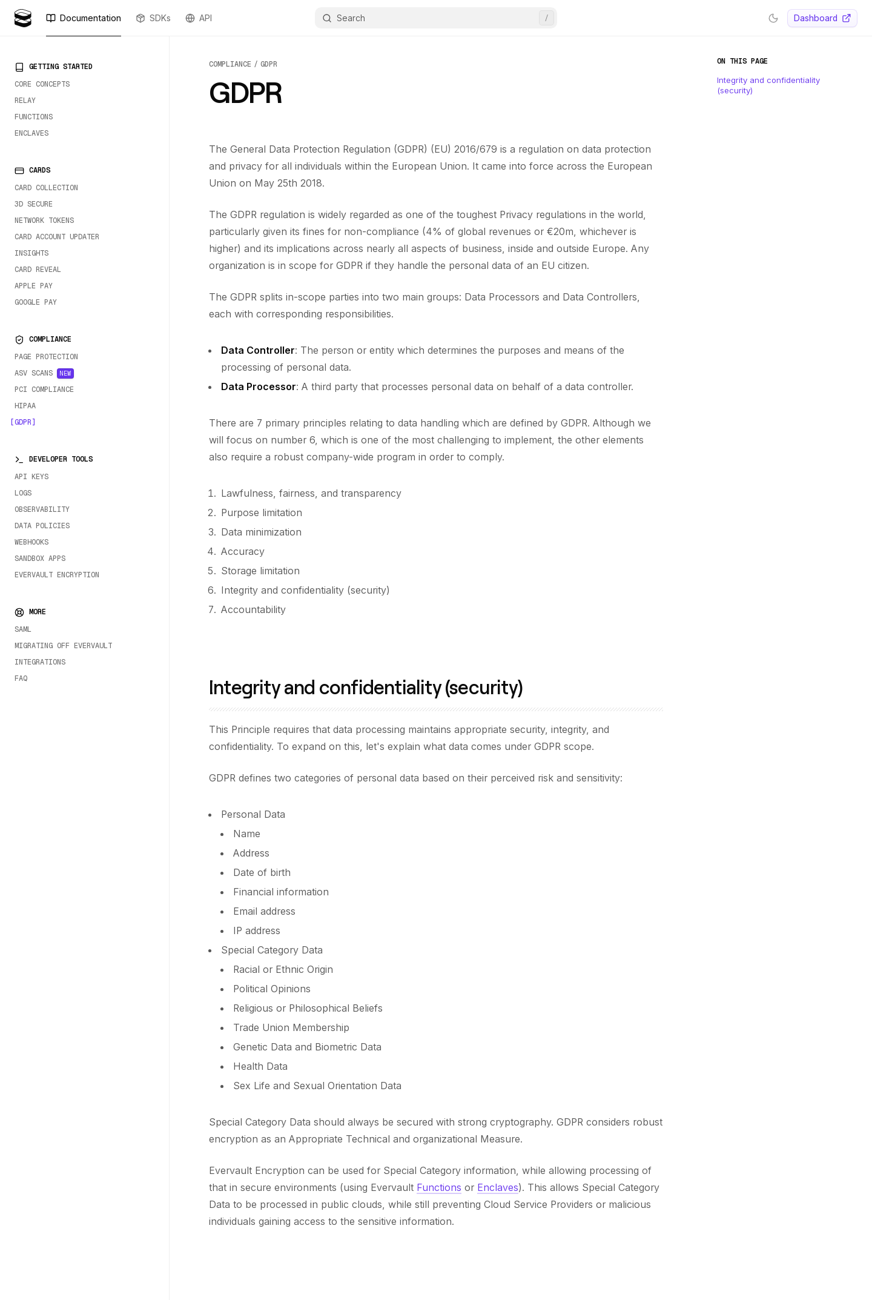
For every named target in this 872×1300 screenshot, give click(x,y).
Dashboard (822, 18)
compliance (230, 64)
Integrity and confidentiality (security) (374, 686)
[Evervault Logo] (23, 18)
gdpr (268, 64)
